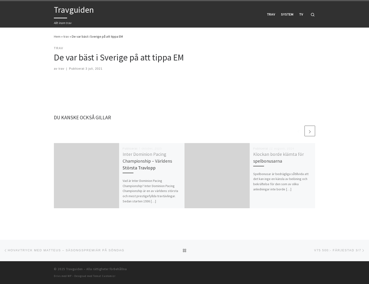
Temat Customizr (104, 276)
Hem (57, 36)
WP (70, 276)
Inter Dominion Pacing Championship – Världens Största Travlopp (147, 161)
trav (66, 36)
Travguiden (74, 269)
